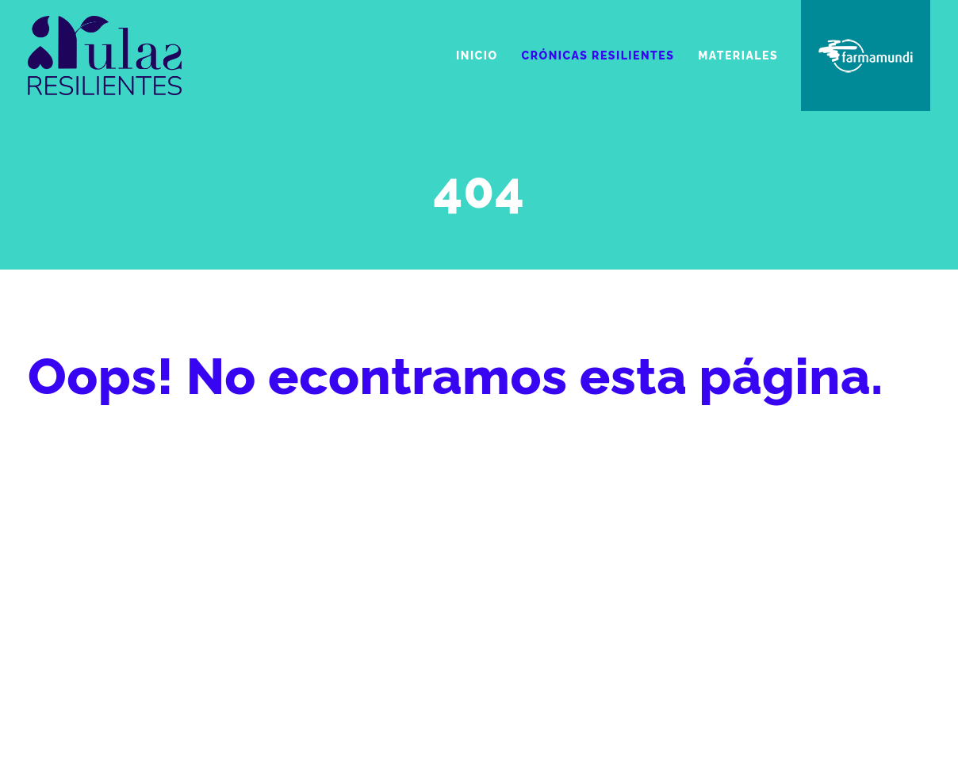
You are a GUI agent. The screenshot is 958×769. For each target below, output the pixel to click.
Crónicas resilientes (598, 55)
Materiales (738, 55)
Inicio (477, 55)
